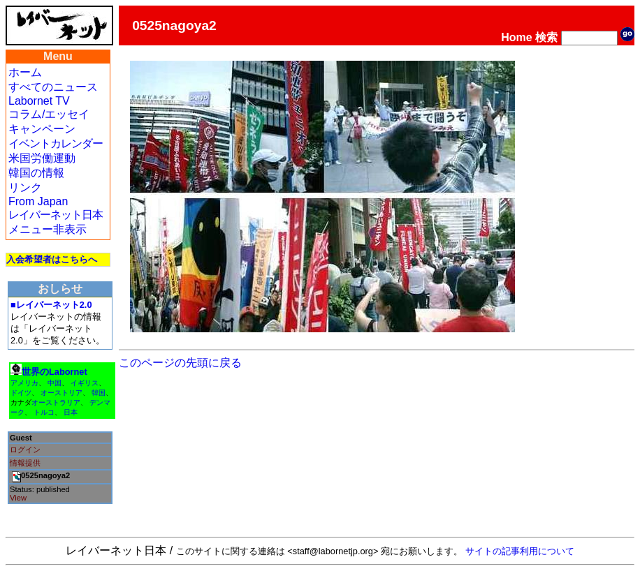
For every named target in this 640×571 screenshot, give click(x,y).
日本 (71, 412)
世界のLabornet (54, 371)
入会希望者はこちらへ (51, 259)
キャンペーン (41, 129)
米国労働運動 (41, 158)
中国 (54, 383)
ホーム (25, 72)
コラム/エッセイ (48, 114)
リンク (25, 187)
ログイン (25, 449)
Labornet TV (39, 101)
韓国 (99, 392)
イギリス (85, 383)
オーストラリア (55, 402)
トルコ (44, 412)
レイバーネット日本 (55, 215)
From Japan (38, 201)
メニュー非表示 (47, 229)
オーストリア (61, 392)
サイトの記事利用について (519, 551)
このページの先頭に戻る (180, 363)
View (18, 498)
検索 (546, 37)
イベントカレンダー (55, 143)
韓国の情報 (36, 173)
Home (516, 37)
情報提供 (25, 463)
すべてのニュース (53, 87)
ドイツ (20, 392)
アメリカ (24, 383)
